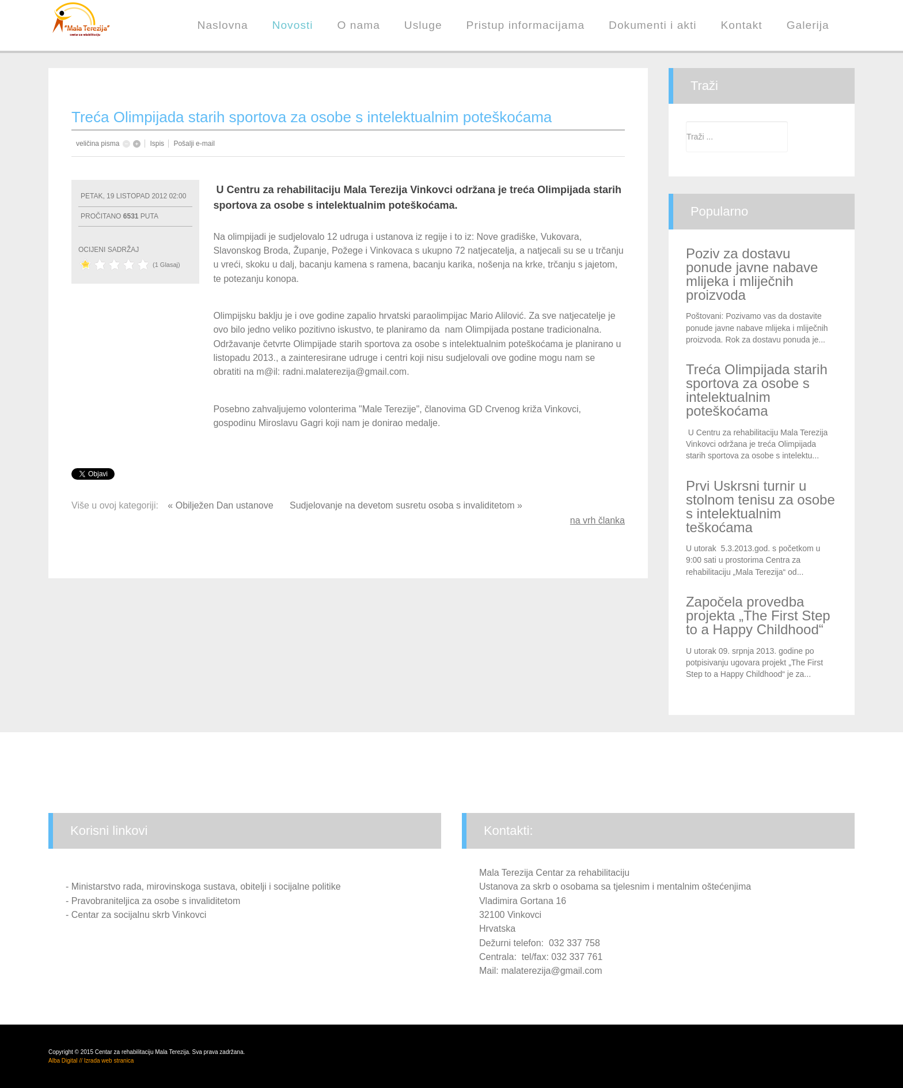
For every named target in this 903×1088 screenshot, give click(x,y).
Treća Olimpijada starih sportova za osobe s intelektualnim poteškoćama (757, 390)
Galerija (808, 25)
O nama (358, 25)
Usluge (423, 25)
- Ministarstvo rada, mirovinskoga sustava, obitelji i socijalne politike (203, 886)
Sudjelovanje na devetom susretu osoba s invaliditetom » (406, 505)
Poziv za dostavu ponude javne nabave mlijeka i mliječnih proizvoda (752, 274)
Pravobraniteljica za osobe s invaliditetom (155, 901)
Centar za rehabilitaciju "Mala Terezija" (95, 29)
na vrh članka (597, 520)
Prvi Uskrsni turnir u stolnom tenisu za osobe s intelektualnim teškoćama (760, 506)
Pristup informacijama (525, 25)
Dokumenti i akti (653, 25)
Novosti (292, 25)
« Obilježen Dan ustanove (222, 505)
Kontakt (741, 25)
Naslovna (223, 25)
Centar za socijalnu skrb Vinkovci (138, 915)
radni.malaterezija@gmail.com (345, 372)
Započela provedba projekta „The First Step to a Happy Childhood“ (758, 615)
